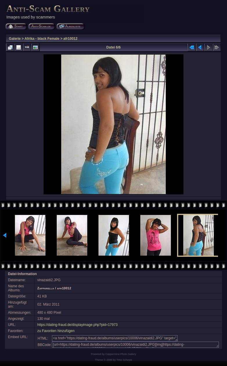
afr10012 (70, 39)
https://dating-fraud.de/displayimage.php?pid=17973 (77, 325)
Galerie (15, 39)
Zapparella (45, 288)
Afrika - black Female (41, 39)
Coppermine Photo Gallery (120, 354)
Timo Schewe (124, 359)
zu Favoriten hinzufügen (56, 331)
